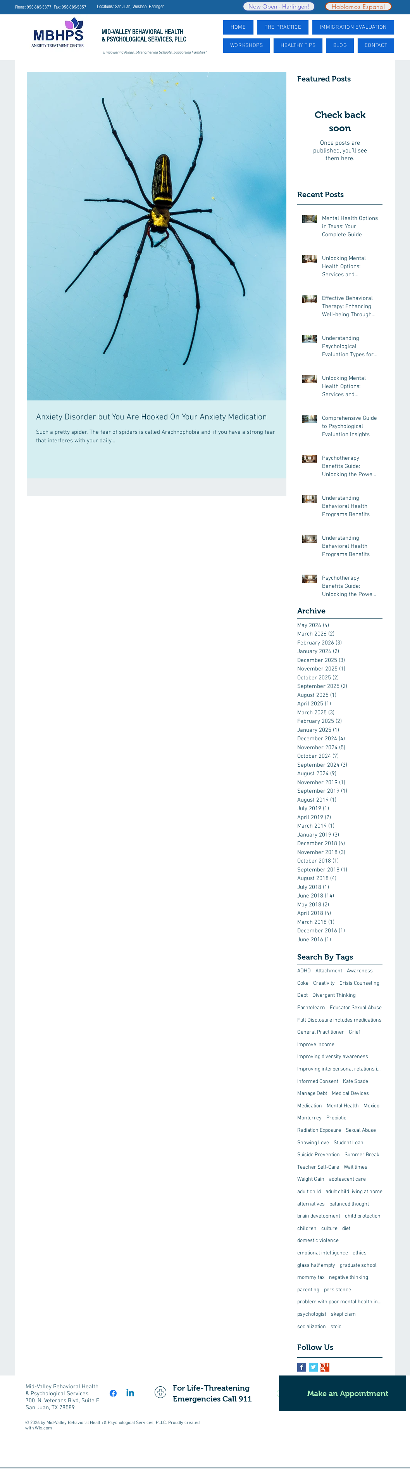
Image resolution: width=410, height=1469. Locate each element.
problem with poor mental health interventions (339, 1302)
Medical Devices (350, 1093)
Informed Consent (317, 1081)
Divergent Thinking (334, 995)
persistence (337, 1290)
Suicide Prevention (318, 1155)
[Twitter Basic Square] (313, 1367)
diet (346, 1228)
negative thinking (348, 1277)
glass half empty (316, 1265)
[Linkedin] (130, 1393)
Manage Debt (312, 1093)
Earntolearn (311, 1008)
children (307, 1228)
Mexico (371, 1106)
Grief (354, 1032)
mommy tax (310, 1277)
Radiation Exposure (319, 1130)
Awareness (360, 971)
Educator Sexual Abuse (356, 1008)
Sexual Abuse (361, 1130)
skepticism (343, 1314)
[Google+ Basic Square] (324, 1367)
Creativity (324, 983)
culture (329, 1228)
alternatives (311, 1204)
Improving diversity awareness (332, 1056)
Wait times (355, 1167)
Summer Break (362, 1155)
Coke (302, 983)
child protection (363, 1216)
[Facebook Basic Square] (301, 1367)
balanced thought (349, 1204)
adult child (309, 1191)
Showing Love (313, 1143)
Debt (302, 995)
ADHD (304, 971)
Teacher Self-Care (318, 1167)
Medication (309, 1106)
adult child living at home (354, 1191)
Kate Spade (355, 1081)
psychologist (311, 1314)
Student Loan (348, 1143)
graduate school (358, 1265)
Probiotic (336, 1118)
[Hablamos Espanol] (358, 6)
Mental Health (343, 1106)
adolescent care (347, 1179)
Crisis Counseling (359, 983)
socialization (311, 1326)
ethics (360, 1253)
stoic (336, 1326)
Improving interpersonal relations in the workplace (339, 1069)
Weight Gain (310, 1179)
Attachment (328, 971)
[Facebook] (113, 1393)
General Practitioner (320, 1032)
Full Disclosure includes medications (339, 1020)
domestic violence (318, 1240)
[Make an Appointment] (342, 1393)
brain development (318, 1216)
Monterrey (309, 1118)
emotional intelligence (322, 1253)
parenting (308, 1290)
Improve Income (315, 1044)
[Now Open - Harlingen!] (278, 6)
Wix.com (43, 1428)
